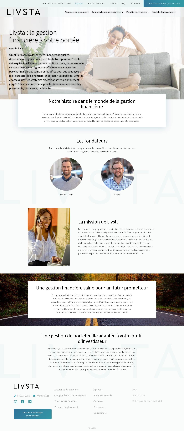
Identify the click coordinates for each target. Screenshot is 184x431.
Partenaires (99, 407)
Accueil (12, 48)
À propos (79, 3)
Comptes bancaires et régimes (106, 12)
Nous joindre (100, 412)
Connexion (135, 3)
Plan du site (138, 395)
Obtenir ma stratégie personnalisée (164, 3)
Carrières (113, 3)
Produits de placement (163, 12)
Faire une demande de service (57, 3)
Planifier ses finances (136, 12)
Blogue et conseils (96, 3)
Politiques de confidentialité (147, 401)
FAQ (123, 3)
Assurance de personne (76, 12)
